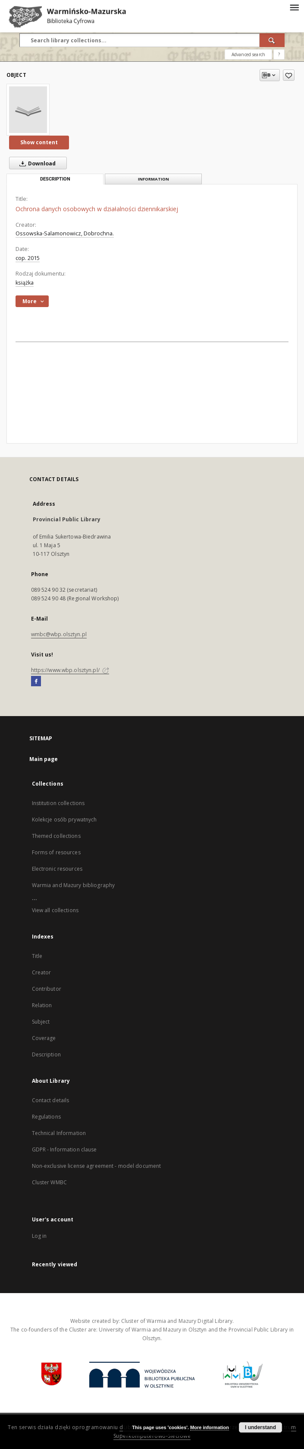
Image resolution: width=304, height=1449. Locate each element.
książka (25, 282)
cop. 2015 (28, 258)
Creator (41, 972)
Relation (42, 1005)
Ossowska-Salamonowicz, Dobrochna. (65, 233)
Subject (41, 1021)
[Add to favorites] (289, 75)
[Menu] (294, 7)
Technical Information (59, 1133)
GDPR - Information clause (64, 1149)
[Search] (272, 40)
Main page (43, 759)
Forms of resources (56, 852)
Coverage (44, 1038)
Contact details (50, 1100)
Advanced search (248, 54)
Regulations (46, 1116)
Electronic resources (57, 868)
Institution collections (58, 803)
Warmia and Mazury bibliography (73, 885)
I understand (260, 1427)
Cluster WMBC (49, 1182)
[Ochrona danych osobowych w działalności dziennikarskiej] (28, 109)
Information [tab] (153, 179)
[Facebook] (36, 681)
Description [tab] (55, 179)
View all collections (55, 910)
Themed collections (56, 836)
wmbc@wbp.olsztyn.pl (59, 634)
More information (209, 1427)
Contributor (46, 988)
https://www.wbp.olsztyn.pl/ (70, 670)
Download (36, 163)
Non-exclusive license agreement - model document (96, 1166)
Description (46, 1054)
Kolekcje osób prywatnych (64, 819)
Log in (39, 1236)
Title (37, 956)
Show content (39, 142)
